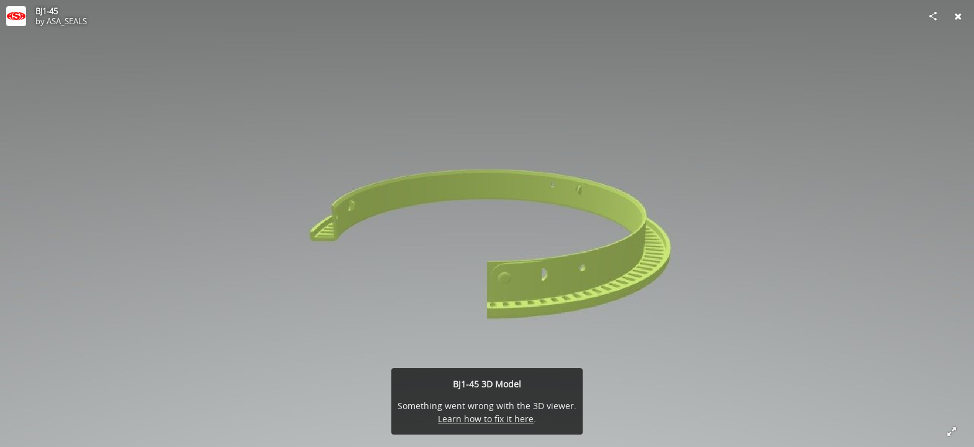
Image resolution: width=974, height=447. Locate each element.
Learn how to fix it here (486, 419)
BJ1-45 (46, 11)
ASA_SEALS (67, 21)
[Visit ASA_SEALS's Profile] (16, 16)
